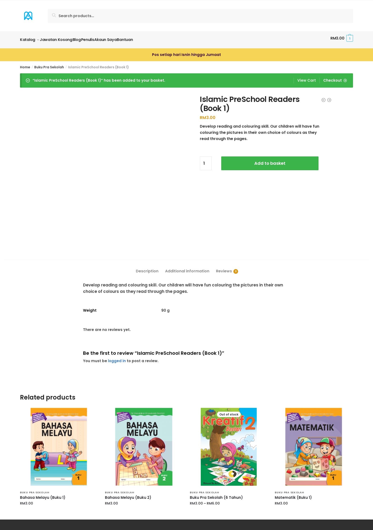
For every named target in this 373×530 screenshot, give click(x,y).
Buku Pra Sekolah (49, 64)
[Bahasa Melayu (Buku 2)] (144, 383)
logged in (117, 297)
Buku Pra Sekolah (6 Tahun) (216, 434)
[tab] (147, 203)
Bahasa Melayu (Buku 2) (128, 434)
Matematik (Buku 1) (293, 434)
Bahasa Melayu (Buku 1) (42, 434)
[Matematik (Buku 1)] (314, 383)
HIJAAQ (27, 491)
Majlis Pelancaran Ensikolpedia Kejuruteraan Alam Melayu (76, 510)
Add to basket (269, 160)
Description (147, 207)
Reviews (224, 207)
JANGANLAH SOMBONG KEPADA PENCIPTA (59, 497)
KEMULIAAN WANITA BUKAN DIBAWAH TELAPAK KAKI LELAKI (75, 504)
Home (25, 64)
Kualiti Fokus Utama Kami (45, 484)
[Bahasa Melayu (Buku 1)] (59, 383)
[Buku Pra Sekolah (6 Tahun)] (229, 383)
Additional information (187, 207)
